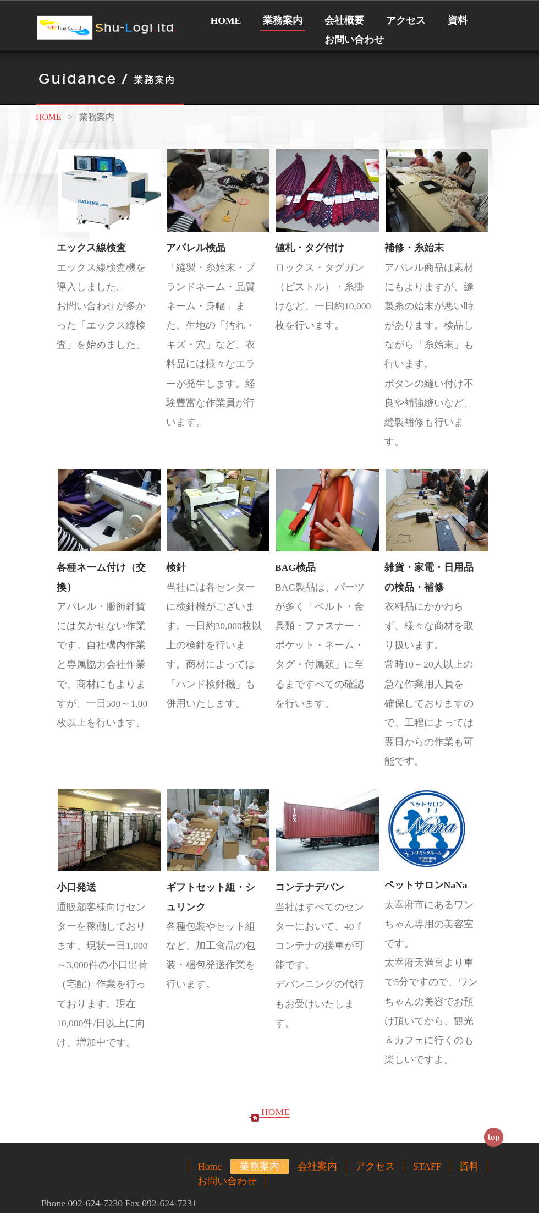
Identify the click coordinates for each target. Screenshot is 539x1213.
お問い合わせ (354, 39)
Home (210, 1166)
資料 (458, 20)
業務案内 (282, 20)
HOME (226, 20)
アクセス (406, 20)
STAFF (427, 1166)
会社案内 (317, 1166)
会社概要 (344, 20)
